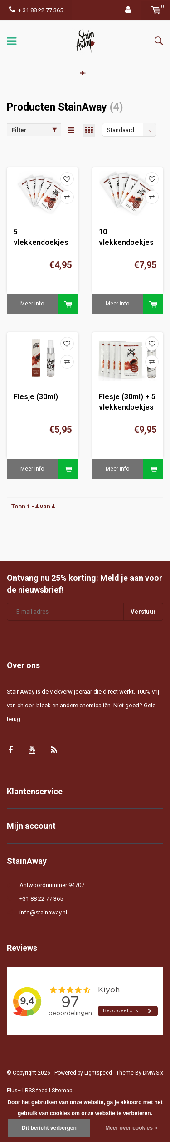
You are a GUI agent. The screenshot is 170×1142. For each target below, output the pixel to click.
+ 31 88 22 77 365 (36, 10)
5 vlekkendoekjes (41, 237)
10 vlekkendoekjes (126, 237)
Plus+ (14, 1090)
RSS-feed (36, 1090)
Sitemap (62, 1090)
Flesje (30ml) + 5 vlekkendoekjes (127, 401)
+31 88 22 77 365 (41, 898)
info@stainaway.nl (43, 912)
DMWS (151, 1073)
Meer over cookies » (131, 1128)
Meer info (32, 303)
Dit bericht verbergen (49, 1128)
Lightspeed (98, 1073)
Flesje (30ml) (36, 396)
